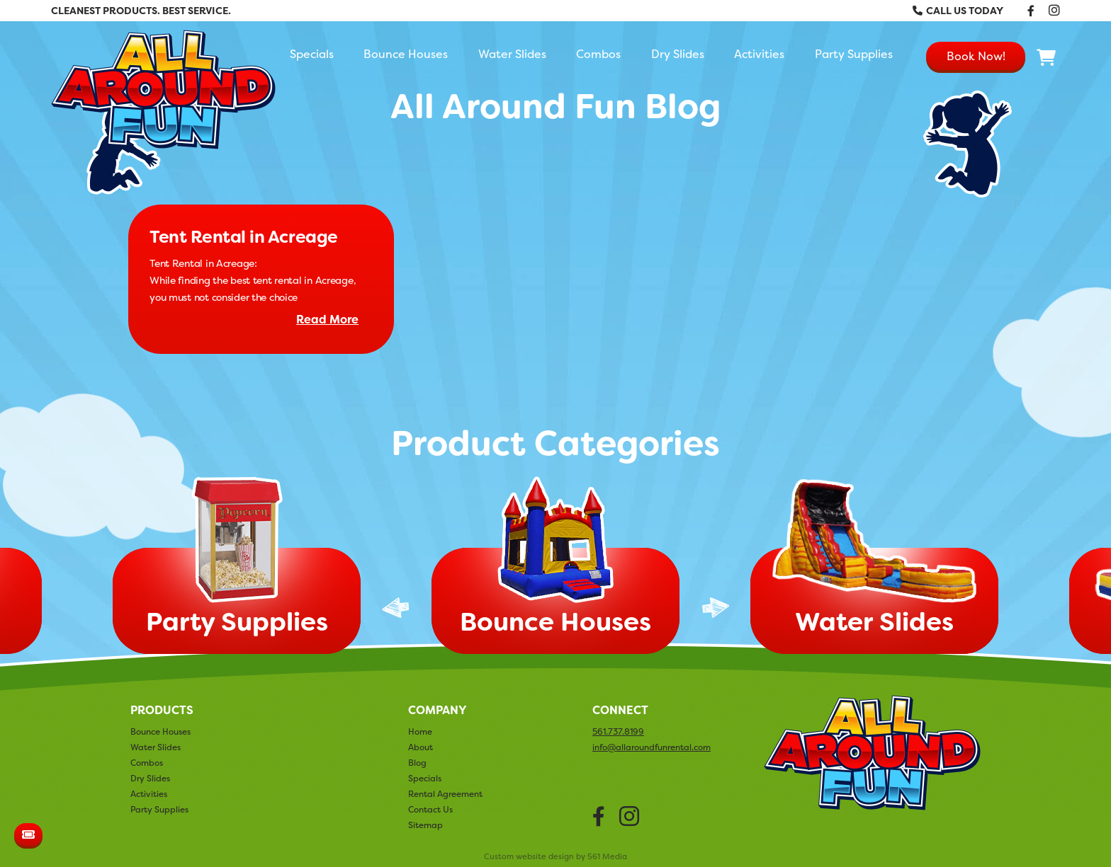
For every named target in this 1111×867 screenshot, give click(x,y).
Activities (759, 54)
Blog (417, 763)
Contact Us (430, 809)
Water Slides (512, 54)
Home (420, 731)
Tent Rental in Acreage (243, 237)
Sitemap (425, 825)
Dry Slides (677, 54)
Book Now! (976, 56)
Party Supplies (854, 54)
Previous (395, 607)
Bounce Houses (405, 54)
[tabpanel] (555, 569)
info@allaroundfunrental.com (651, 747)
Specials (312, 54)
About (420, 747)
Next (715, 607)
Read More (327, 319)
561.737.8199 (618, 732)
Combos (598, 54)
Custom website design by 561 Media (555, 856)
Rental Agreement (445, 794)
